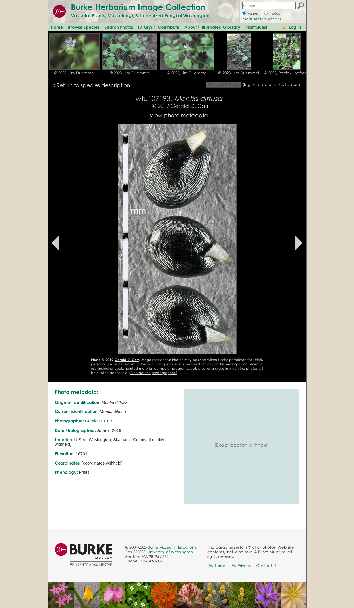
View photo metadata (179, 115)
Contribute (168, 27)
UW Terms (216, 565)
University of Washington (170, 551)
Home (57, 27)
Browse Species (83, 27)
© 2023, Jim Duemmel (74, 73)
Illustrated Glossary (221, 27)
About (190, 27)
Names (253, 13)
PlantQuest (256, 27)
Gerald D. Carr (190, 105)
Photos (274, 13)
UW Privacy (240, 565)
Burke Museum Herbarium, (172, 547)
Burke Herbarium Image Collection (138, 7)
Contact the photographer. (153, 373)
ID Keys (145, 27)
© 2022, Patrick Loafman (286, 73)
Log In (295, 27)
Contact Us (266, 565)
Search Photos (119, 27)
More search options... (264, 19)
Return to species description (93, 85)
